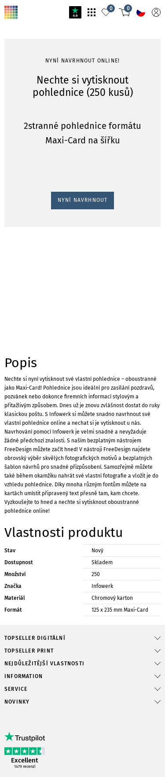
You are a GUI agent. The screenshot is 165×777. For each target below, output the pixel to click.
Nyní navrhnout (27, 601)
